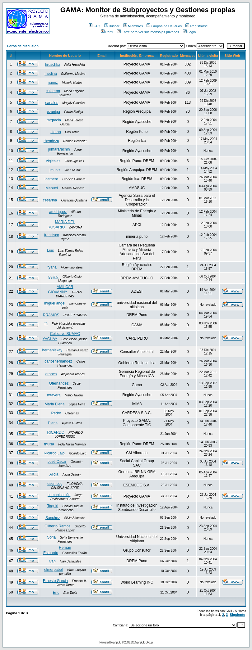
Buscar (111, 26)
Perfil (107, 32)
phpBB (117, 642)
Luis (50, 250)
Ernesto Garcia (55, 581)
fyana (52, 267)
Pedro (56, 413)
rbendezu (51, 141)
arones (51, 374)
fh (46, 323)
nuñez (53, 82)
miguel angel (54, 303)
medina (50, 73)
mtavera (53, 395)
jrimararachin (59, 149)
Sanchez (52, 518)
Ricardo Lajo (54, 453)
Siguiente (237, 614)
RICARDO (55, 432)
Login (189, 32)
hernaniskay (52, 350)
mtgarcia (54, 120)
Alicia (53, 474)
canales (51, 103)
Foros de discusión (23, 46)
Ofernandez (58, 383)
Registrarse (196, 26)
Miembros (133, 26)
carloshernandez (58, 361)
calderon (53, 91)
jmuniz (54, 170)
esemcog (55, 483)
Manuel (51, 188)
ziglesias (53, 161)
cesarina (50, 200)
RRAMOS (51, 315)
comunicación (59, 495)
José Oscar (57, 461)
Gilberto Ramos (57, 526)
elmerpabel (53, 569)
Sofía (51, 537)
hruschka (52, 64)
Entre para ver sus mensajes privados (148, 32)
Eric (56, 592)
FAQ (94, 26)
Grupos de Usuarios (164, 26)
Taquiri (52, 506)
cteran (55, 132)
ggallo (53, 276)
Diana (53, 423)
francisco (51, 235)
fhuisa (49, 444)
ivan (52, 561)
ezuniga (53, 112)
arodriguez (58, 212)
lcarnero (51, 179)
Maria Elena (54, 404)
